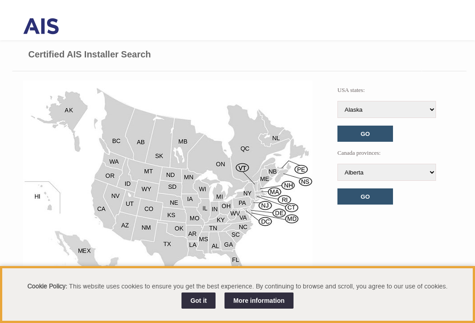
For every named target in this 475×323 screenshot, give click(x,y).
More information (259, 300)
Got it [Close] (198, 300)
